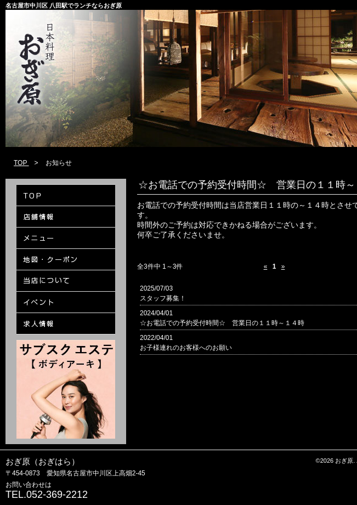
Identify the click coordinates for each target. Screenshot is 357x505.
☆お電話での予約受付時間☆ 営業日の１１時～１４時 (222, 323)
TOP (21, 163)
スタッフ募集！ (163, 298)
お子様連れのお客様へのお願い (186, 347)
